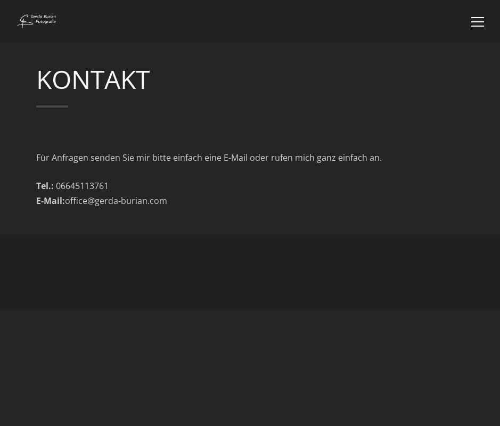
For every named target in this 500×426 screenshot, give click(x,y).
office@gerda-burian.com (116, 201)
